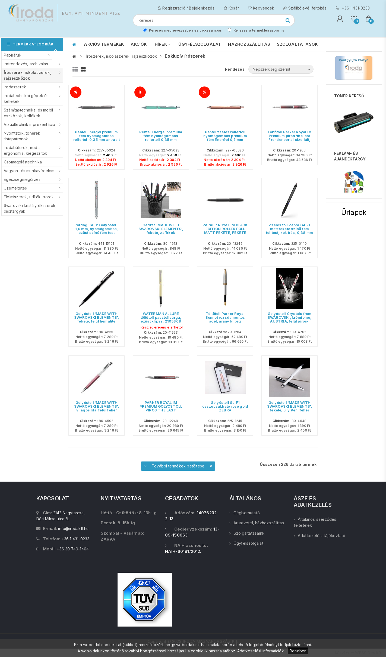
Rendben (298, 651)
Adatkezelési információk (260, 651)
